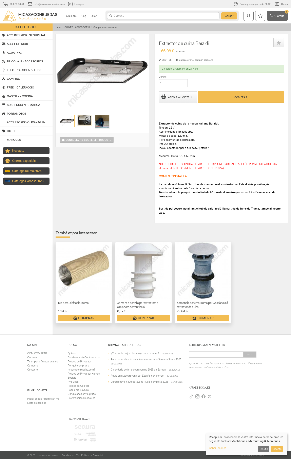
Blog (83, 16)
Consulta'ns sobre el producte (86, 140)
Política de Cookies (78, 386)
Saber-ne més (217, 448)
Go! (250, 354)
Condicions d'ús (70, 455)
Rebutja (263, 449)
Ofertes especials (24, 161)
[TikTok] (191, 396)
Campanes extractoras (105, 27)
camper (198, 60)
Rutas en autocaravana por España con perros (137, 375)
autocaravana (186, 60)
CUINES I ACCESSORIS (77, 27)
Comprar (240, 97)
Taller (93, 16)
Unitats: (163, 76)
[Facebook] (203, 396)
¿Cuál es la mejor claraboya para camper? (135, 353)
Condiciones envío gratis (82, 394)
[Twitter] (209, 396)
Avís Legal (73, 381)
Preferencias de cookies (81, 398)
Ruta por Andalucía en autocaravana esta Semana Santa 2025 (146, 359)
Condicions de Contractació (83, 357)
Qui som (71, 16)
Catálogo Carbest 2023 (28, 181)
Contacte (32, 369)
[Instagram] (197, 396)
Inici (59, 27)
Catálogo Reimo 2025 (27, 171)
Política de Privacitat (79, 361)
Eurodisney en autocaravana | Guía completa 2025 (139, 381)
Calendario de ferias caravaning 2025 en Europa (138, 369)
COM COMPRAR (37, 353)
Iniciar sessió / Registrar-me (43, 398)
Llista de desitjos (36, 403)
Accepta (277, 449)
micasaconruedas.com (48, 455)
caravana (208, 60)
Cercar (229, 16)
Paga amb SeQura (78, 390)
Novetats (18, 151)
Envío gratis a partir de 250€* (252, 4)
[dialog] (246, 444)
